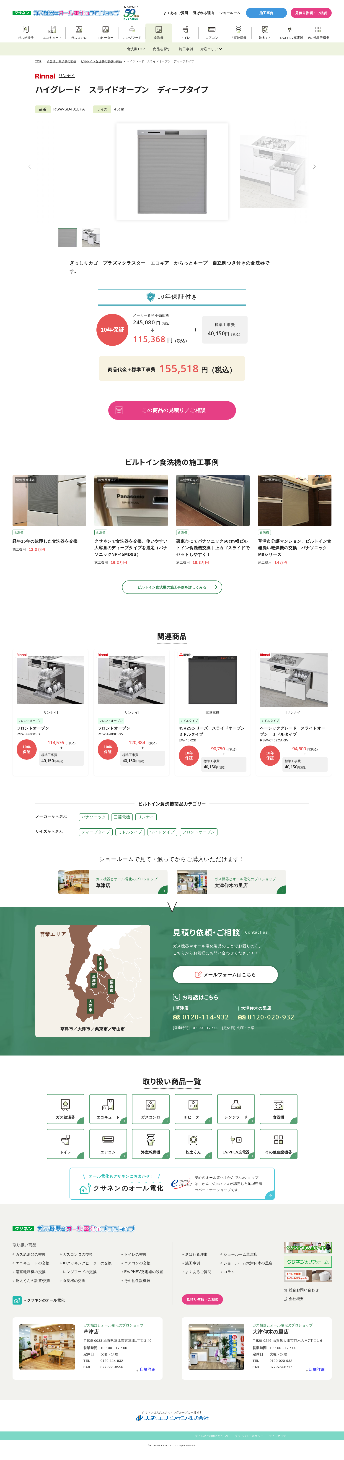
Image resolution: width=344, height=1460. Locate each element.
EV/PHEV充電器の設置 (143, 1272)
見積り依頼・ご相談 (311, 13)
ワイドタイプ (162, 832)
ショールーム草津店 (241, 1254)
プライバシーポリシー (249, 1436)
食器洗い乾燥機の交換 (61, 61)
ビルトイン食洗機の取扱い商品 (101, 61)
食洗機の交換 (74, 1281)
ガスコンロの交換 (78, 1254)
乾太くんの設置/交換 (33, 1281)
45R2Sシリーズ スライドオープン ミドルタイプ (214, 731)
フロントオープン (33, 728)
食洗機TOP (136, 49)
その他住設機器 (137, 1281)
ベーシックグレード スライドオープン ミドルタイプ (292, 731)
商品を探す (162, 49)
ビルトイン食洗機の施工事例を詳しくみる (171, 587)
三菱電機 (122, 817)
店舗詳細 (148, 1369)
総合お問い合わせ (304, 1290)
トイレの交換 (135, 1254)
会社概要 (296, 1299)
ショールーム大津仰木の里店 (248, 1263)
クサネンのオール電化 (46, 1300)
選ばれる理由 (203, 13)
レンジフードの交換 (80, 1272)
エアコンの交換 (137, 1263)
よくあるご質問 (175, 13)
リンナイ (67, 76)
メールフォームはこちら (225, 975)
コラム (229, 1272)
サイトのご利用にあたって (212, 1436)
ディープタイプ (96, 832)
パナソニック (94, 817)
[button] (314, 166)
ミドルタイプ (130, 832)
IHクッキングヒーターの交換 (87, 1263)
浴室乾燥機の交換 (31, 1272)
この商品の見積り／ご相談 (174, 410)
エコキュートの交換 (33, 1263)
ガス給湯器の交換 (31, 1254)
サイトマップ (277, 1436)
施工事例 (266, 13)
